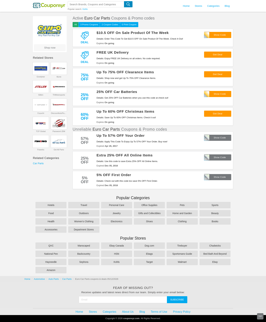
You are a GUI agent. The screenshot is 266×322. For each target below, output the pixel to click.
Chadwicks (215, 245)
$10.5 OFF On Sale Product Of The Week (133, 33)
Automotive (39, 279)
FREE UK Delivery (113, 52)
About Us (128, 311)
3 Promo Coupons (89, 24)
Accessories (51, 229)
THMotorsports (59, 95)
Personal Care (116, 205)
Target (149, 262)
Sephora (83, 262)
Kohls (85, 9)
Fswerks (40, 150)
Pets (182, 205)
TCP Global (41, 131)
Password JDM (59, 131)
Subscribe (177, 299)
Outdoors (84, 213)
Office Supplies (149, 205)
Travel (84, 205)
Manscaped (84, 245)
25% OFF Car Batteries (117, 92)
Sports (215, 205)
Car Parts (38, 163)
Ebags (149, 253)
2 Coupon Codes (110, 24)
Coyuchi (40, 113)
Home (27, 279)
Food (51, 213)
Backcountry (83, 253)
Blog (227, 5)
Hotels (51, 205)
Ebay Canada (116, 245)
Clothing (182, 221)
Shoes (149, 221)
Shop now (49, 47)
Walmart (182, 262)
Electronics (116, 221)
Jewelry (117, 213)
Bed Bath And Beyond (215, 253)
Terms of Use (159, 311)
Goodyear (41, 77)
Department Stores (84, 229)
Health (51, 221)
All (75, 24)
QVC (50, 245)
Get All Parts (59, 150)
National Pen (51, 253)
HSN (116, 253)
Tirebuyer (182, 245)
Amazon (51, 270)
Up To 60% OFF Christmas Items (125, 111)
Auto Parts (53, 279)
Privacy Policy (182, 311)
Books (215, 221)
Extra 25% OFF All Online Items (125, 155)
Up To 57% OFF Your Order (121, 135)
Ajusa (58, 77)
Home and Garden (182, 213)
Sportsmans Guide (182, 253)
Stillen (40, 95)
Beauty (215, 213)
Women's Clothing (83, 221)
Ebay (215, 262)
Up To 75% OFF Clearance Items (125, 72)
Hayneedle (51, 262)
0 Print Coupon (129, 24)
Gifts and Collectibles (149, 213)
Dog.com (149, 245)
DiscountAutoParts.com (59, 113)
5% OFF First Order (114, 175)
